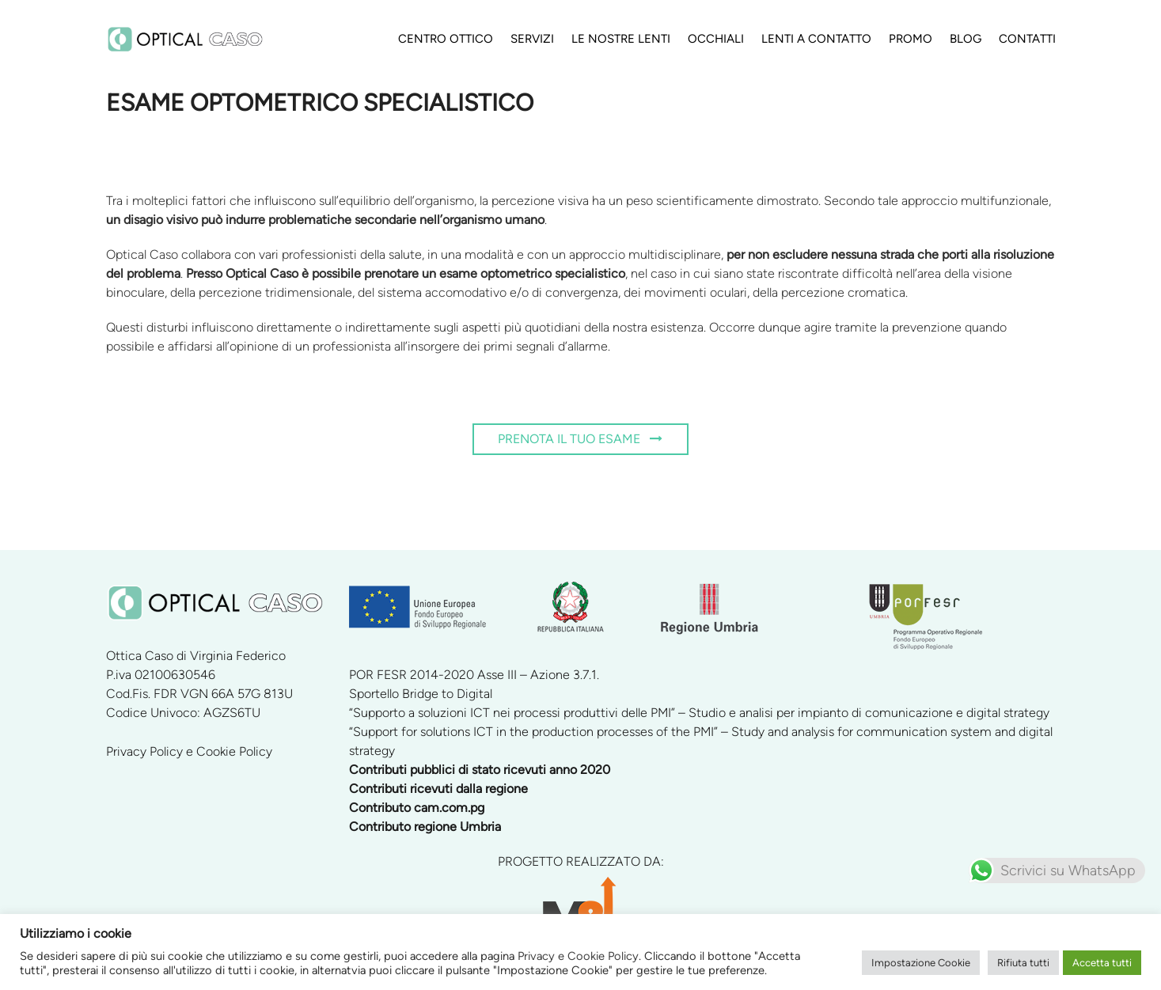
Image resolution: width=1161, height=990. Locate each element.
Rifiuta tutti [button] (1023, 963)
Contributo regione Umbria (425, 826)
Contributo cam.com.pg (416, 807)
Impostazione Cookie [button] (920, 963)
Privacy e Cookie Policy (578, 956)
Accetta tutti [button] (1102, 963)
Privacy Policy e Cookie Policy (189, 751)
